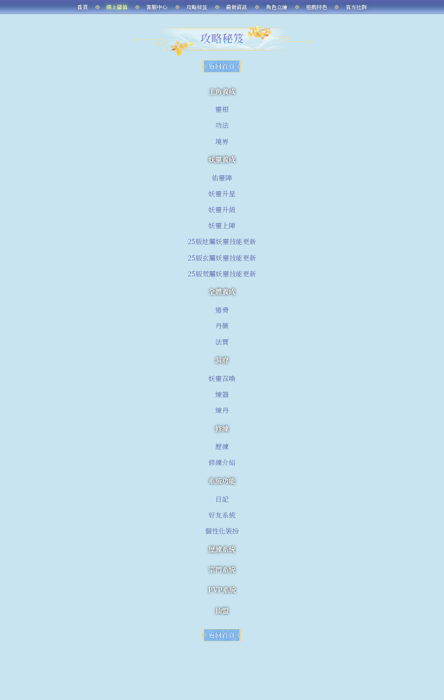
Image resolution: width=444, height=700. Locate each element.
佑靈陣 (222, 177)
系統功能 (222, 480)
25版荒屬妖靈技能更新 (222, 273)
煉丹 (222, 410)
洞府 (222, 360)
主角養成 (222, 91)
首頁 (82, 7)
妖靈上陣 (222, 225)
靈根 (222, 109)
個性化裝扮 (222, 530)
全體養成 (222, 291)
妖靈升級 (222, 209)
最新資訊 (236, 7)
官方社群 (356, 7)
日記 (222, 499)
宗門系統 (222, 569)
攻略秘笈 (197, 7)
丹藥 (222, 325)
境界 (222, 141)
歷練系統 (222, 549)
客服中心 (156, 7)
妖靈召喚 (222, 378)
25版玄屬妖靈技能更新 (222, 257)
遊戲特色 (316, 7)
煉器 (222, 394)
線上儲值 (116, 7)
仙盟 (222, 610)
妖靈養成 (222, 159)
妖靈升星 (222, 193)
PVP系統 (222, 589)
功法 (222, 125)
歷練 (222, 446)
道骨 (222, 310)
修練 (222, 428)
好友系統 (222, 515)
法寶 (222, 341)
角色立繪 (276, 7)
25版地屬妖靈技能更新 (222, 241)
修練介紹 (222, 462)
